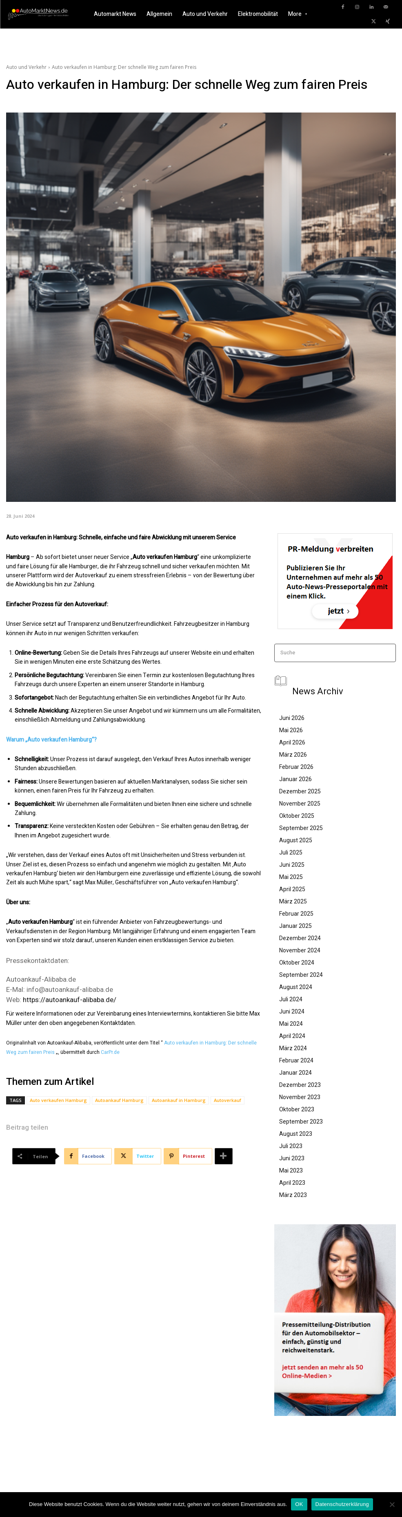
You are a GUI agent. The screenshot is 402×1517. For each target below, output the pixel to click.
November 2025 (299, 803)
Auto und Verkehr (26, 67)
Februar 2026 (296, 767)
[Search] (387, 653)
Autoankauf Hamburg (119, 1100)
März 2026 (293, 754)
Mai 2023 (291, 1170)
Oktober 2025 (296, 816)
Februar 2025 (296, 913)
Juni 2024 (291, 1011)
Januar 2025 (295, 926)
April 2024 (292, 1036)
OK (299, 1504)
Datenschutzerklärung (342, 1504)
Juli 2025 (290, 852)
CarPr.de (110, 1052)
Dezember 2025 (300, 791)
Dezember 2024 (300, 938)
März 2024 (293, 1048)
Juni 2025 (291, 864)
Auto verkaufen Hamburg (58, 1100)
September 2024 (301, 975)
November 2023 (299, 1097)
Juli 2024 (290, 999)
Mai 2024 (291, 1023)
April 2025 (292, 889)
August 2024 (295, 987)
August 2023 (295, 1134)
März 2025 (293, 901)
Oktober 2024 (296, 962)
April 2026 (292, 742)
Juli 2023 (290, 1146)
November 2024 (299, 950)
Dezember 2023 (300, 1085)
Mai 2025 (291, 877)
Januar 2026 (295, 779)
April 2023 (292, 1182)
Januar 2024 (295, 1072)
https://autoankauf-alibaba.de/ (69, 1000)
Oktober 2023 (296, 1109)
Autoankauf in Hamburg (179, 1100)
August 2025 (295, 840)
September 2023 (301, 1121)
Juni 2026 (291, 718)
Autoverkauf (227, 1100)
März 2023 (293, 1195)
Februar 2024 (296, 1060)
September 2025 (301, 828)
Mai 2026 (291, 730)
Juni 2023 (291, 1158)
